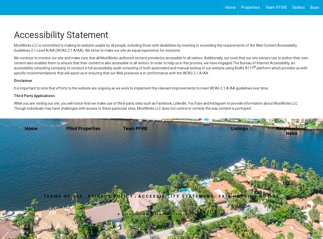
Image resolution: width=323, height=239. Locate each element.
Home (230, 7)
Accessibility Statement (176, 196)
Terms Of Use (63, 196)
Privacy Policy (110, 196)
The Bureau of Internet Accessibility (261, 63)
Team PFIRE (276, 7)
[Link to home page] (6, 7)
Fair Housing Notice (249, 196)
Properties (250, 7)
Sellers (298, 7)
